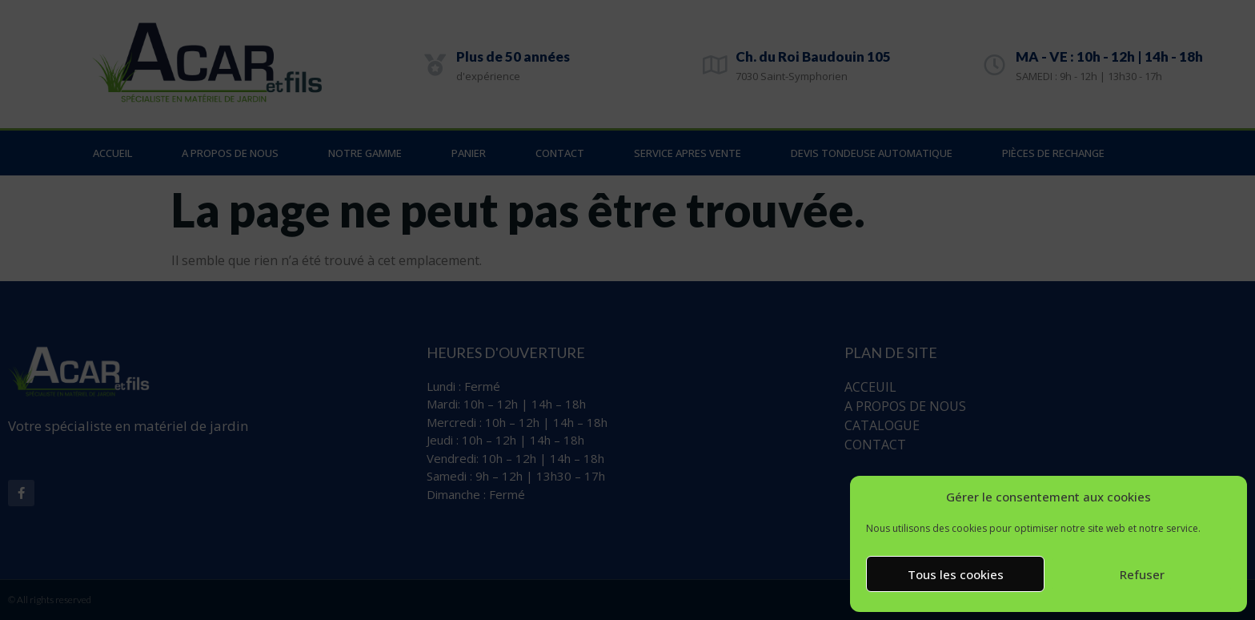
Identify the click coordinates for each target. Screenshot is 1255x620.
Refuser (1142, 574)
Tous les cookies (956, 574)
